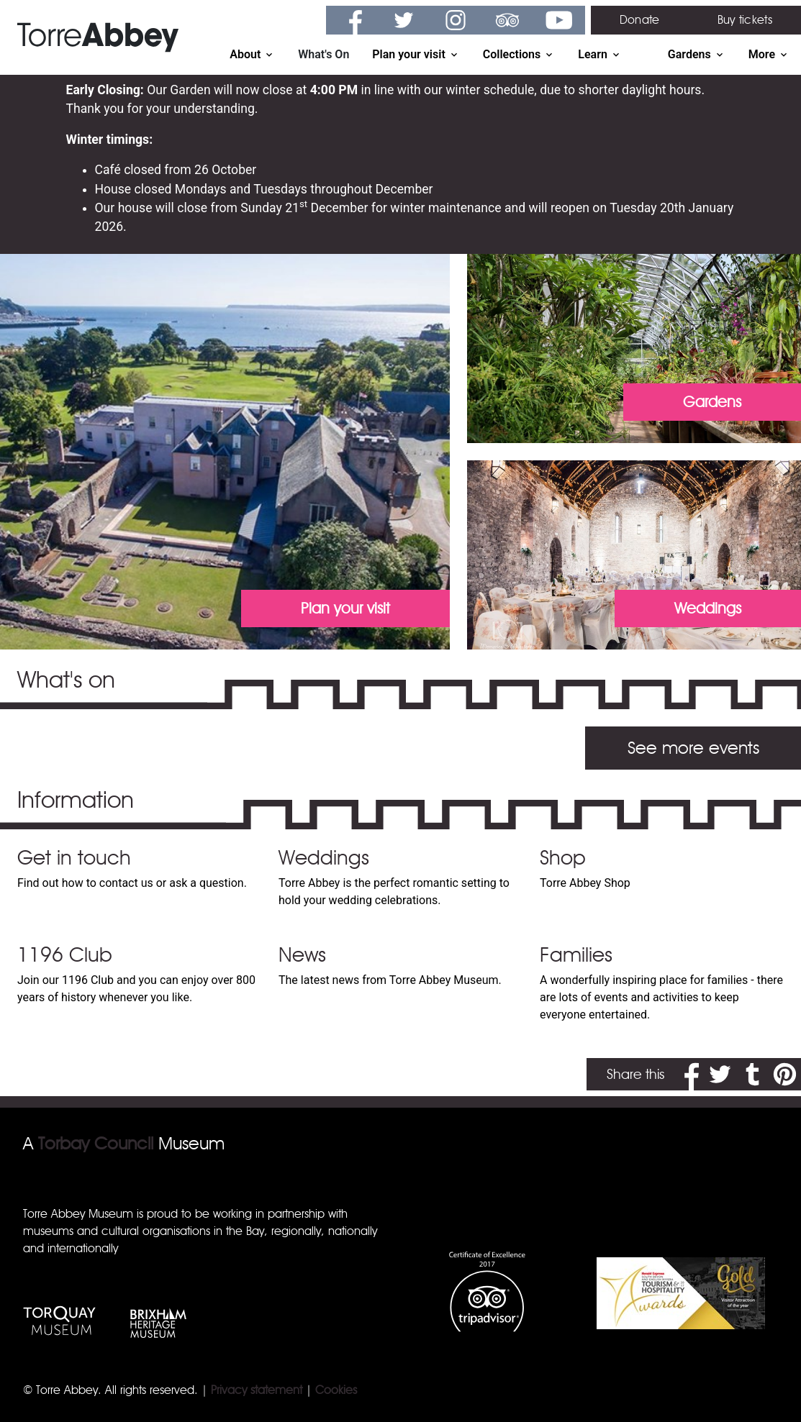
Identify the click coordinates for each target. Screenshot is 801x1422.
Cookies (336, 1390)
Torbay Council (95, 1143)
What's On (323, 54)
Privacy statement (256, 1390)
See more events (693, 747)
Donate (640, 20)
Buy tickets (745, 20)
